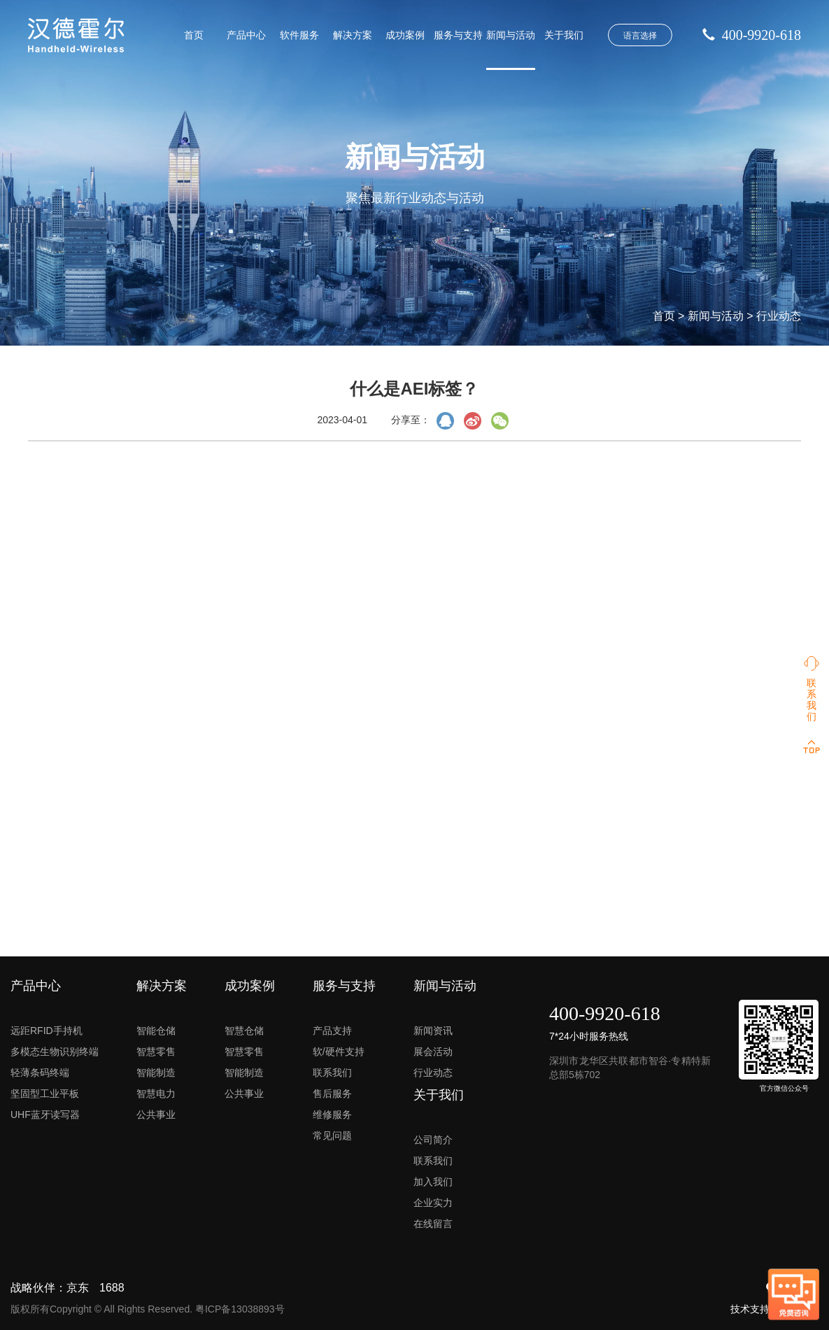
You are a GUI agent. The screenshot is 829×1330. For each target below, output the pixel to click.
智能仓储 (156, 1030)
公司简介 (433, 1139)
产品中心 (246, 35)
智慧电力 (156, 1093)
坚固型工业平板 (44, 1093)
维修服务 (332, 1114)
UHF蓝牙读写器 (45, 1114)
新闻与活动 (510, 35)
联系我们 (332, 1072)
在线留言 (433, 1223)
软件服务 (299, 35)
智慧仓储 (244, 1030)
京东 (77, 1288)
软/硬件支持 (338, 1051)
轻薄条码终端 (39, 1072)
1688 (112, 1288)
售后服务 (332, 1093)
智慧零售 (156, 1051)
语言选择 (640, 36)
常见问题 (332, 1135)
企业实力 (433, 1202)
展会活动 (433, 1051)
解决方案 (352, 35)
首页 (194, 35)
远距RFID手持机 (46, 1030)
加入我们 (433, 1181)
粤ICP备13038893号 (240, 1309)
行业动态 (778, 316)
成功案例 (405, 35)
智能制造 (156, 1072)
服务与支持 (458, 35)
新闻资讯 (433, 1030)
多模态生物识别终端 (54, 1051)
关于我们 (563, 35)
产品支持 (332, 1030)
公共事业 (156, 1114)
